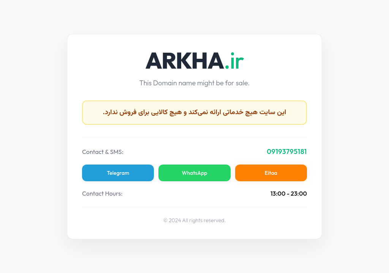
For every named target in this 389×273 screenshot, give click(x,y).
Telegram (118, 172)
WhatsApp (194, 172)
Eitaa (270, 172)
